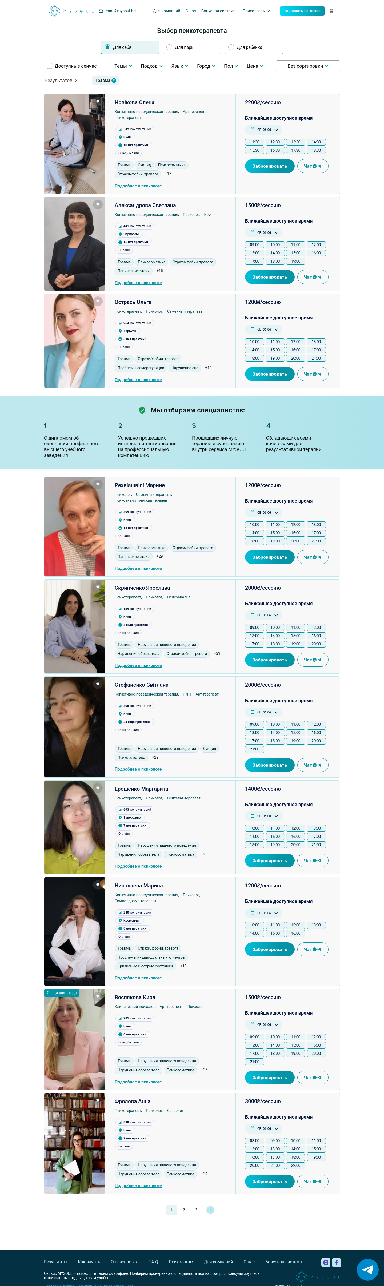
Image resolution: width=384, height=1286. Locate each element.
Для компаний (166, 11)
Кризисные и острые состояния (145, 966)
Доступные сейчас (76, 66)
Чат (313, 166)
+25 (204, 854)
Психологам (181, 1261)
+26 (204, 1070)
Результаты (55, 1261)
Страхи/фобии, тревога (138, 174)
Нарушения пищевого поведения (167, 644)
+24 (204, 1174)
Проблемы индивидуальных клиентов (151, 957)
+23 (217, 653)
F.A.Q (153, 1261)
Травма (124, 165)
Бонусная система (218, 11)
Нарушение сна (184, 368)
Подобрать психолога (302, 11)
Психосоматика (172, 165)
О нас (191, 11)
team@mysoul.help (119, 11)
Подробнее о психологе (138, 185)
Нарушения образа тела (138, 654)
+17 (168, 174)
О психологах (124, 1261)
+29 (160, 556)
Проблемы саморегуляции (141, 368)
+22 (155, 757)
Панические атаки (134, 271)
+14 (208, 367)
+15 (160, 270)
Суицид (144, 165)
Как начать (89, 1261)
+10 (183, 966)
